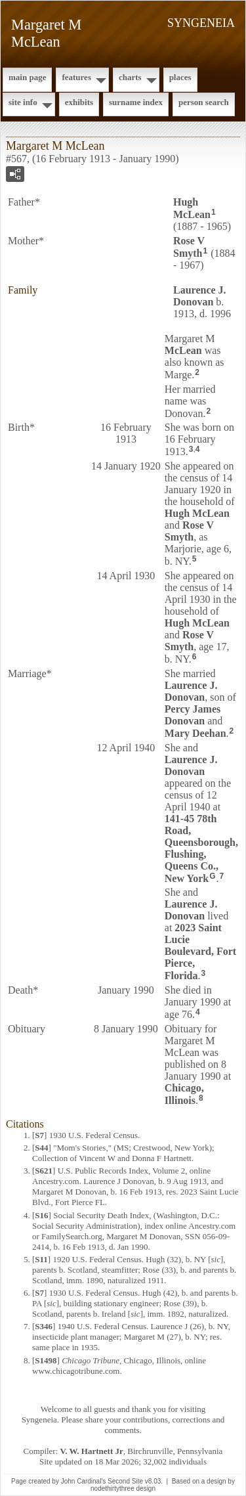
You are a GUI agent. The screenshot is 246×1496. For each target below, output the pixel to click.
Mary (195, 733)
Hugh (192, 208)
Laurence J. (199, 295)
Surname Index (136, 102)
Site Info (23, 102)
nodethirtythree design (123, 1488)
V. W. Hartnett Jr (91, 1451)
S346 (43, 1326)
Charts (130, 77)
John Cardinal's (83, 1481)
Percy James (192, 714)
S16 (41, 1215)
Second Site (125, 1481)
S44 (41, 1148)
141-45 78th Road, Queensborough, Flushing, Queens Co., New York (201, 848)
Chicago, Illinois (184, 1094)
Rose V (189, 247)
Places (180, 77)
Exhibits (79, 102)
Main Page (27, 77)
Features (76, 77)
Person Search (203, 102)
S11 (41, 1259)
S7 (39, 1135)
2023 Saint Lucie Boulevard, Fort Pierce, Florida (200, 951)
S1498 (45, 1360)
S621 (43, 1171)
